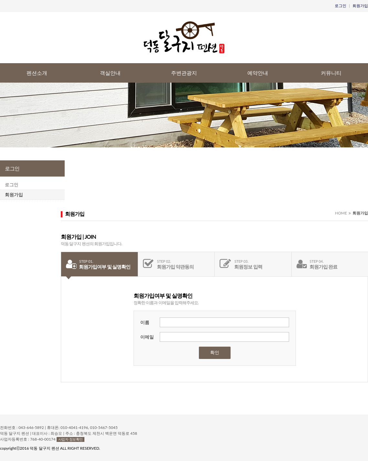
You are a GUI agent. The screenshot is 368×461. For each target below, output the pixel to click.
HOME (341, 213)
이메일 (147, 337)
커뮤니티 (331, 73)
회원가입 (360, 5)
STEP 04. (317, 261)
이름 (144, 322)
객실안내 (110, 73)
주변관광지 (184, 73)
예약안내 (257, 73)
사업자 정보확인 (70, 439)
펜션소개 (37, 73)
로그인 (340, 5)
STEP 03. (241, 261)
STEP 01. (86, 261)
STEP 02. (164, 261)
